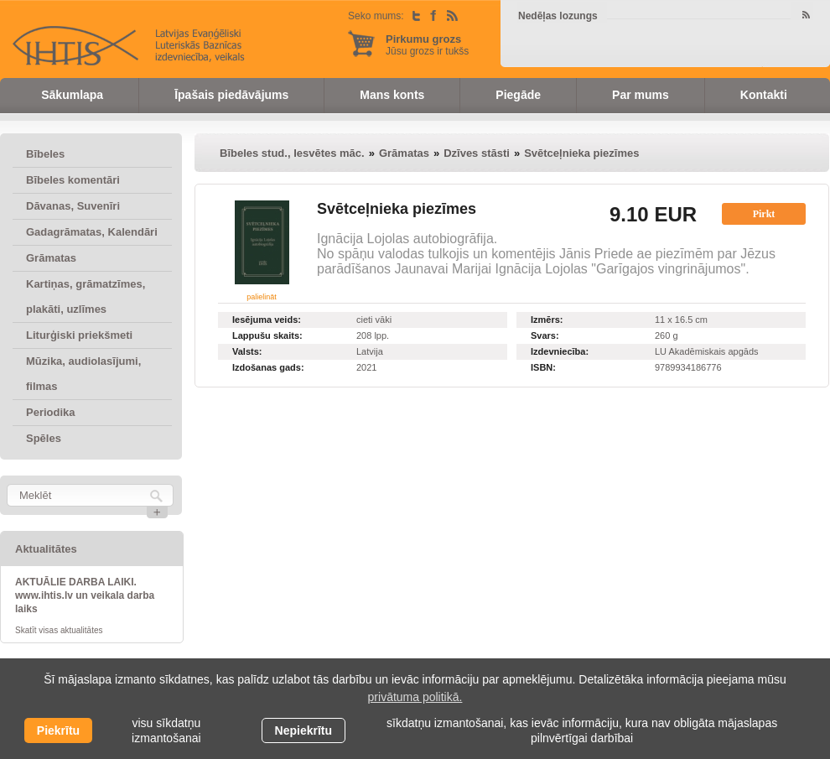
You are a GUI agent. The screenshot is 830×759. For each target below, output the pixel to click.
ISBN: (543, 367)
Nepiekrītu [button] (303, 730)
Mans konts (392, 94)
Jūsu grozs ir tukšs (427, 45)
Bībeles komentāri (73, 180)
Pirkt (764, 214)
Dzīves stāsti (477, 153)
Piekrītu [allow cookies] (58, 730)
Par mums (640, 94)
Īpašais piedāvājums (231, 94)
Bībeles (45, 154)
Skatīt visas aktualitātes (59, 630)
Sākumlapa (72, 94)
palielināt (261, 297)
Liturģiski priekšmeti (79, 335)
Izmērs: (547, 320)
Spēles (43, 438)
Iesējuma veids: (266, 320)
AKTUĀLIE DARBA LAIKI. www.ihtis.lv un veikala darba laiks (84, 595)
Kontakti (763, 94)
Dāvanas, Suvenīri (73, 206)
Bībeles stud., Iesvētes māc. (292, 153)
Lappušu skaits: (267, 335)
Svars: (545, 335)
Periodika (50, 412)
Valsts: (247, 351)
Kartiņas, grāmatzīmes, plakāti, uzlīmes (85, 296)
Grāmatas (51, 258)
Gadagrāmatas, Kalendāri (92, 232)
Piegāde (518, 94)
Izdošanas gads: (268, 367)
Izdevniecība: (560, 351)
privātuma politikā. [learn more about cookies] (415, 697)
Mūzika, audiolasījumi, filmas (83, 373)
